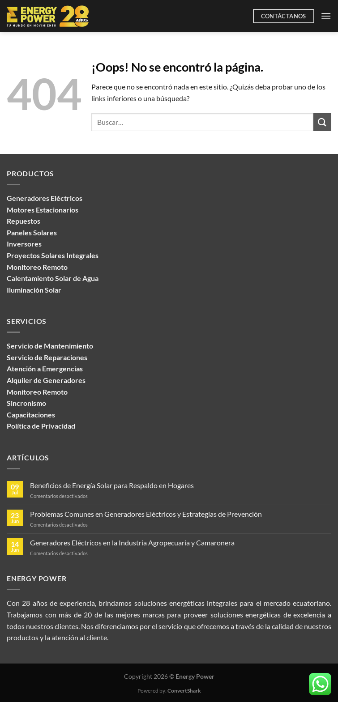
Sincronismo (26, 403)
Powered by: (169, 690)
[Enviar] (322, 122)
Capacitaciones (31, 414)
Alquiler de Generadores (46, 380)
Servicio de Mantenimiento (50, 345)
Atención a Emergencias (45, 368)
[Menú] (326, 16)
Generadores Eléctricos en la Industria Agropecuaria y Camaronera (132, 542)
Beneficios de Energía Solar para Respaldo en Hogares (112, 485)
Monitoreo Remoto (37, 391)
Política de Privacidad (41, 425)
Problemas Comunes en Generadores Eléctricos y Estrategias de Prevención (146, 514)
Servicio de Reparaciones (47, 357)
